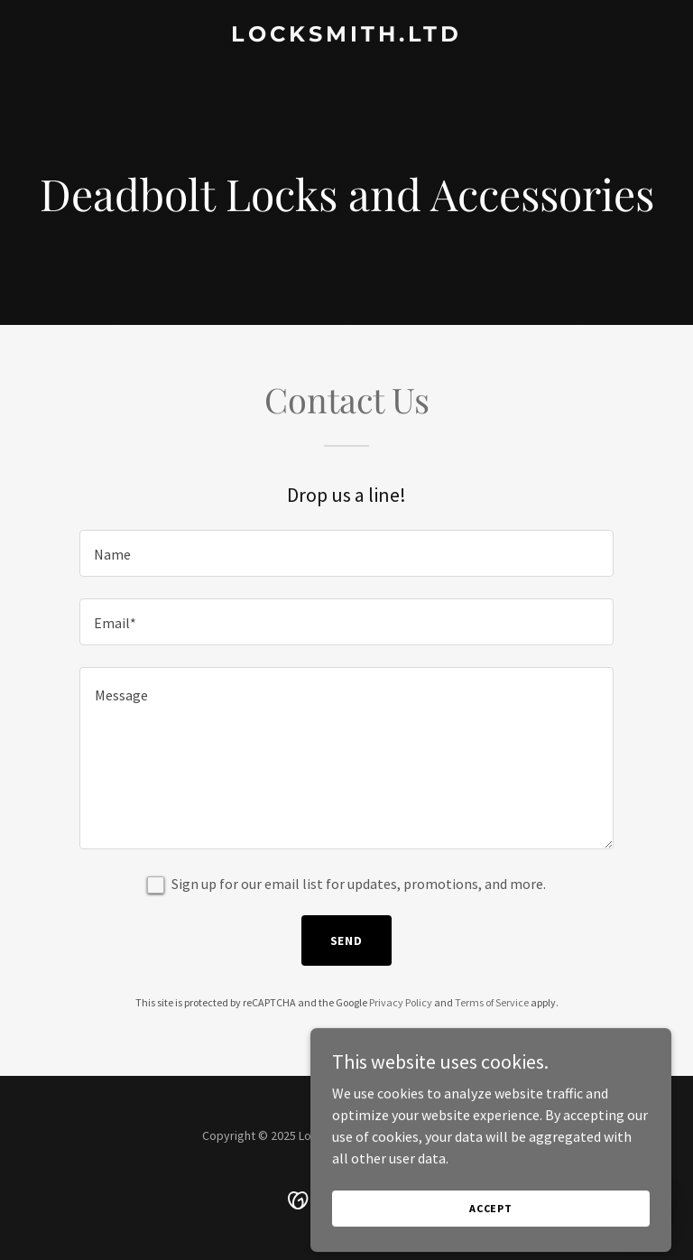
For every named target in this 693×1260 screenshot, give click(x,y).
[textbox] (346, 553)
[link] (346, 36)
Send (347, 940)
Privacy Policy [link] (400, 1002)
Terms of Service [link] (492, 1002)
